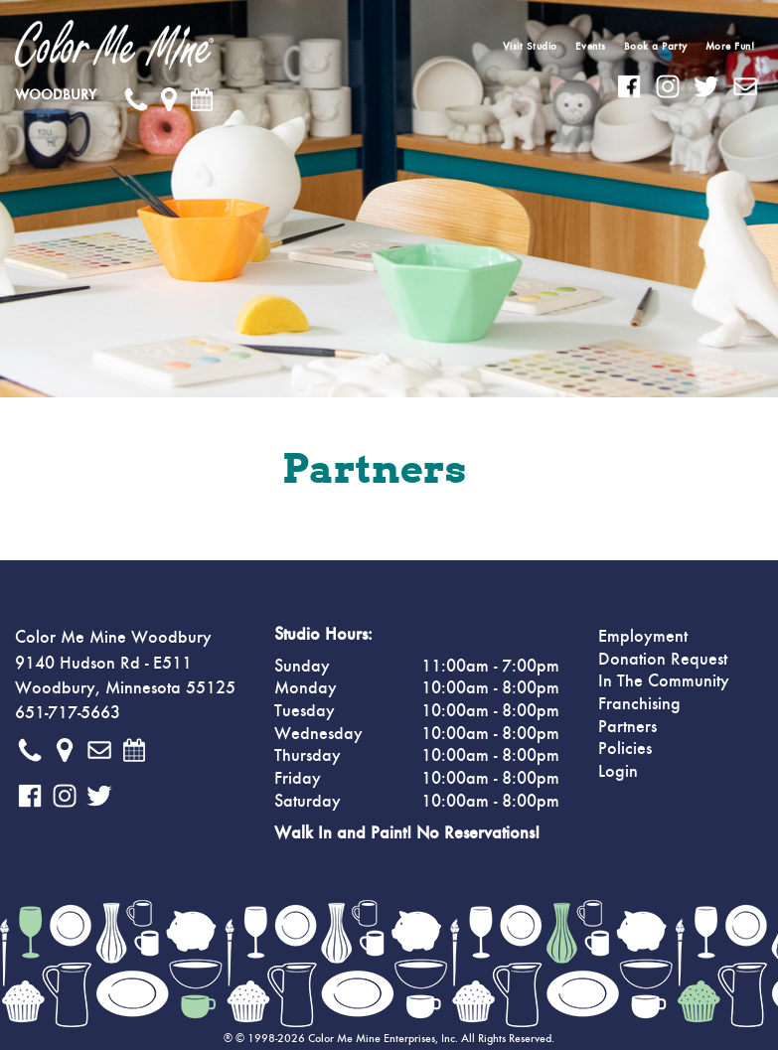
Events (590, 46)
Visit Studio (530, 46)
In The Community (663, 681)
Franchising (639, 704)
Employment (643, 637)
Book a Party (656, 46)
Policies (625, 749)
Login (618, 772)
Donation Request (662, 660)
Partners (627, 727)
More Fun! (730, 46)
